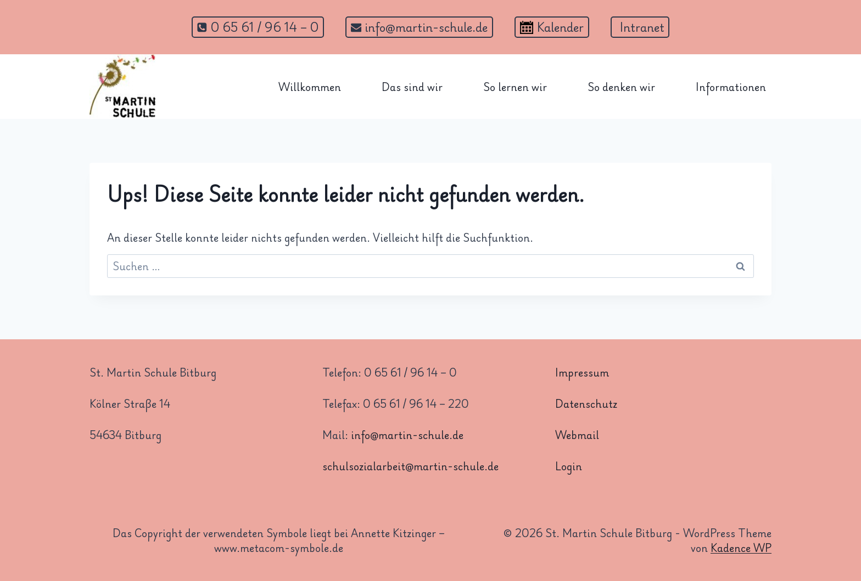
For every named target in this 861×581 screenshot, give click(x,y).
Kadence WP (741, 547)
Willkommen (309, 86)
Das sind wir (412, 86)
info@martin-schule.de (407, 434)
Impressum (582, 372)
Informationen (731, 86)
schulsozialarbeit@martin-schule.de (410, 466)
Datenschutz (586, 403)
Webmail (577, 434)
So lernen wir (515, 86)
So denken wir (621, 86)
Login (568, 466)
